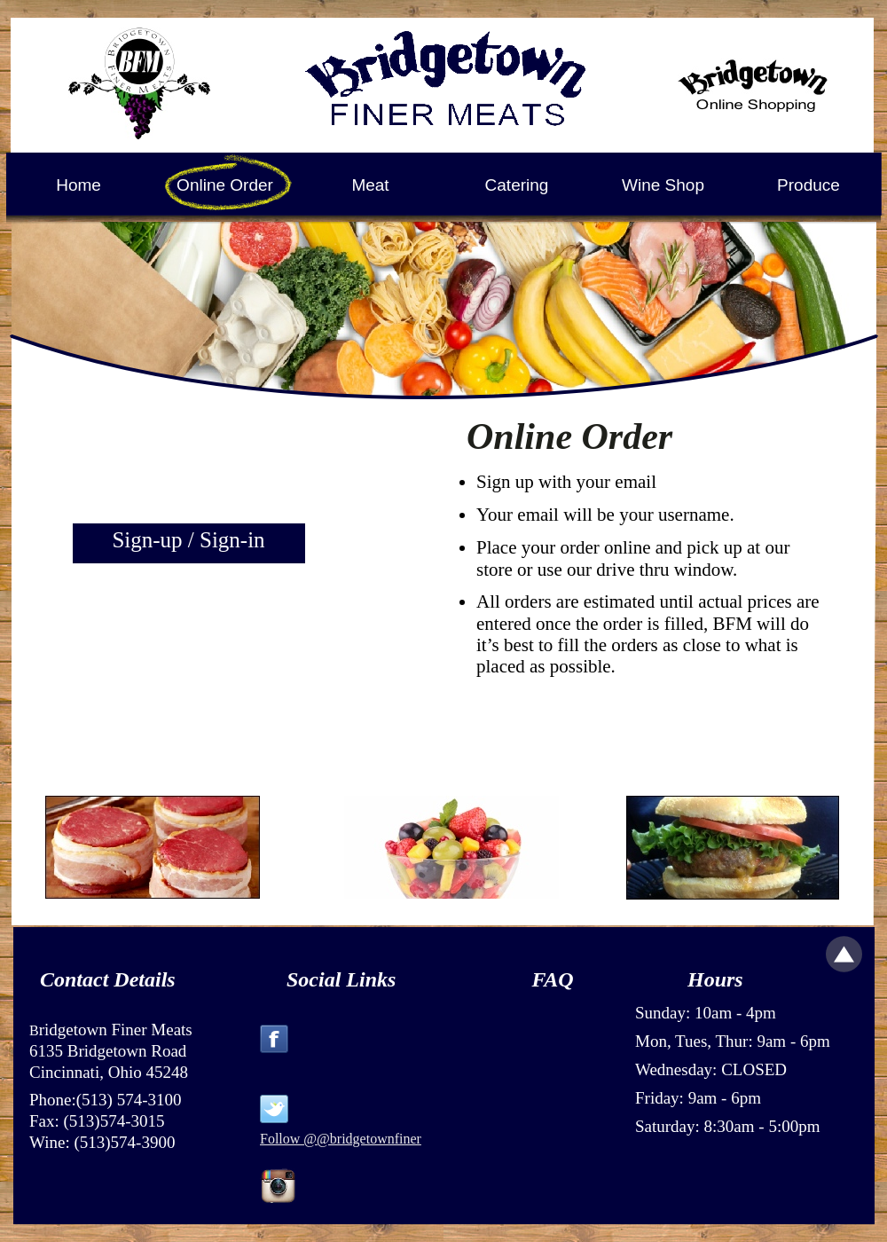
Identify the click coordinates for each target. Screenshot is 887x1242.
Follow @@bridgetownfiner (340, 1138)
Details (144, 979)
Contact (74, 979)
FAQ (552, 979)
